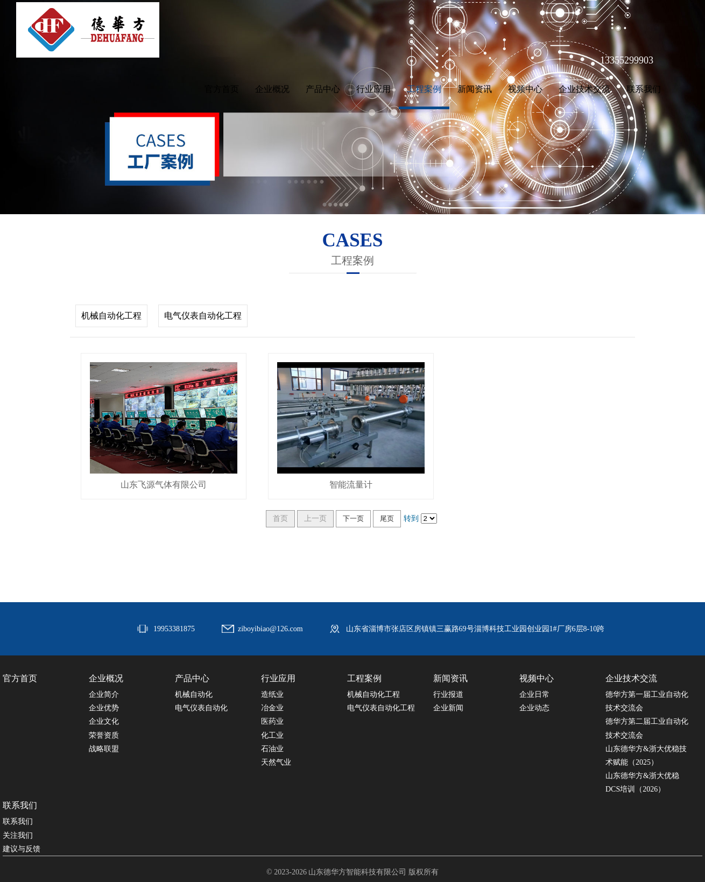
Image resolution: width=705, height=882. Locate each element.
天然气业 (276, 762)
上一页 (315, 518)
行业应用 (373, 89)
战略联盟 (104, 749)
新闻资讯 (474, 89)
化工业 (272, 735)
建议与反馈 (21, 849)
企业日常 (534, 694)
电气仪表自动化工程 (203, 315)
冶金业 (272, 708)
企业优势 (104, 708)
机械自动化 (194, 694)
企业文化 (104, 721)
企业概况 (272, 89)
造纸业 (272, 694)
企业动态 (534, 708)
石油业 (272, 749)
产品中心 (323, 89)
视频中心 (525, 89)
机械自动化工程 (111, 315)
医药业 (272, 721)
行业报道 (448, 694)
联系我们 (643, 89)
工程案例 (424, 89)
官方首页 (222, 89)
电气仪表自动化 (201, 708)
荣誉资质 (104, 735)
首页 (280, 518)
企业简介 (104, 694)
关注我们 (18, 835)
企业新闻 (448, 708)
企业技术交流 (584, 89)
